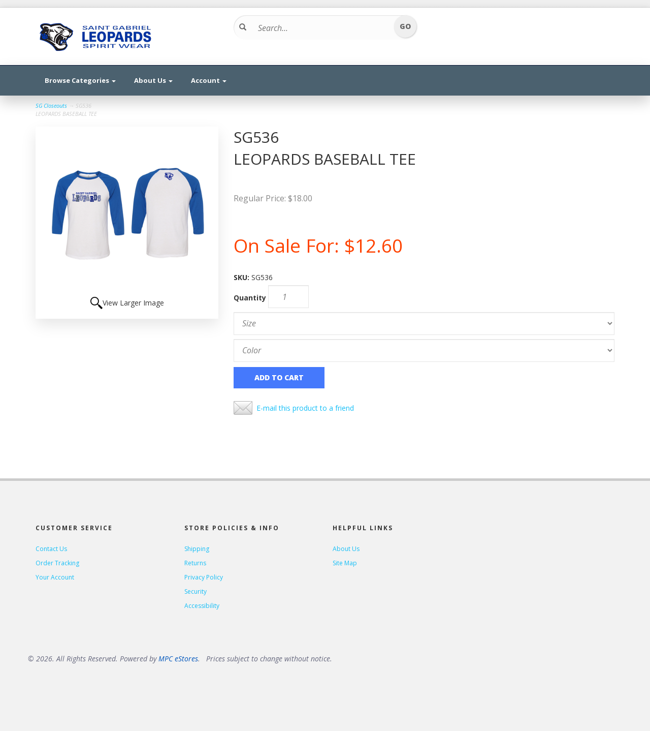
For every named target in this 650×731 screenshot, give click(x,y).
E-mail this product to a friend (305, 408)
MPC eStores (178, 658)
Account (208, 80)
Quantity (250, 297)
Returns (195, 563)
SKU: (242, 277)
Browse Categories (80, 80)
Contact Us (51, 548)
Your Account (55, 577)
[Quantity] (288, 296)
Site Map (345, 563)
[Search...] (322, 28)
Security (195, 591)
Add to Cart (279, 377)
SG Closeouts (51, 105)
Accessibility (201, 605)
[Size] (424, 323)
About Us (153, 80)
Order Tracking (57, 563)
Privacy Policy (203, 577)
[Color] (424, 350)
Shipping (196, 548)
